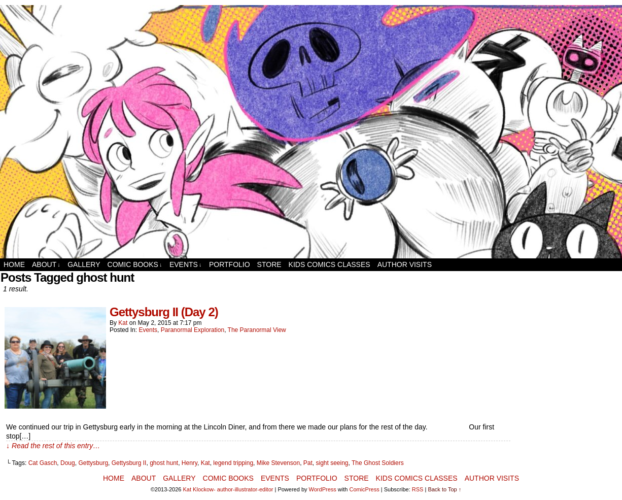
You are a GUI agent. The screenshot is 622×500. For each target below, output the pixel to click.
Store (269, 264)
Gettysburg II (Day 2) (164, 312)
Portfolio (229, 264)
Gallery (83, 264)
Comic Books (135, 264)
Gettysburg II (129, 462)
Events (185, 264)
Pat (308, 462)
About (46, 264)
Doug (67, 462)
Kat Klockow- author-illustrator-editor (228, 489)
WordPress (322, 489)
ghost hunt (164, 462)
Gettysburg (93, 462)
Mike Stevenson (278, 462)
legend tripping (233, 462)
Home (14, 264)
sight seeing (332, 462)
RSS (418, 489)
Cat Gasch (42, 462)
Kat (122, 322)
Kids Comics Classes (329, 264)
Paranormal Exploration (192, 330)
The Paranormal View (257, 330)
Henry (189, 462)
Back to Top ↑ (444, 489)
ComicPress (364, 489)
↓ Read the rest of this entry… (53, 446)
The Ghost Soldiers (378, 462)
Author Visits (404, 264)
